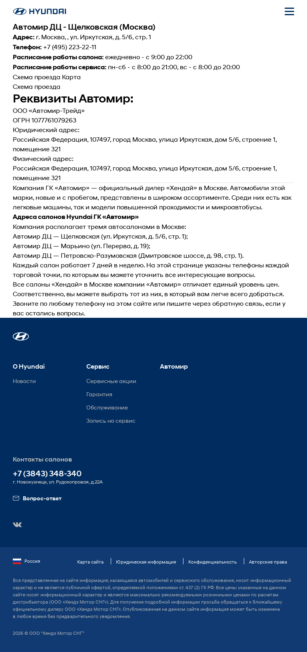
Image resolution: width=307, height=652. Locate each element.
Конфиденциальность (212, 562)
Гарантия (99, 394)
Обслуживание (107, 407)
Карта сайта (90, 562)
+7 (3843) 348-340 (47, 473)
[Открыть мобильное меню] (289, 11)
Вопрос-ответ (37, 498)
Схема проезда (36, 76)
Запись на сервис (111, 420)
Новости (24, 380)
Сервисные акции (111, 380)
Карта (71, 76)
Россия (26, 561)
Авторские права (268, 562)
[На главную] (39, 11)
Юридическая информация (146, 562)
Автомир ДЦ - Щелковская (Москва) (84, 27)
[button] (21, 336)
